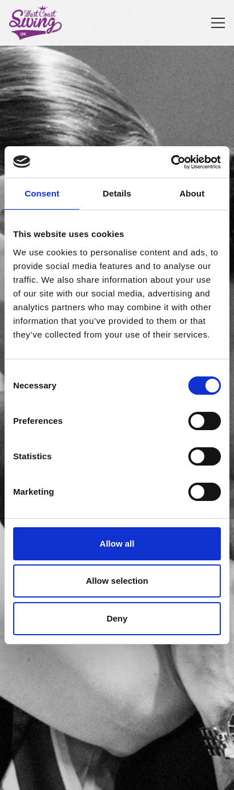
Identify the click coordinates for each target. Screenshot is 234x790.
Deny (117, 618)
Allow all (117, 543)
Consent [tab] (42, 193)
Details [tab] (117, 193)
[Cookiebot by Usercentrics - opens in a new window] (171, 162)
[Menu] (218, 23)
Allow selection (117, 581)
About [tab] (191, 193)
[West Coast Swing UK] (35, 23)
